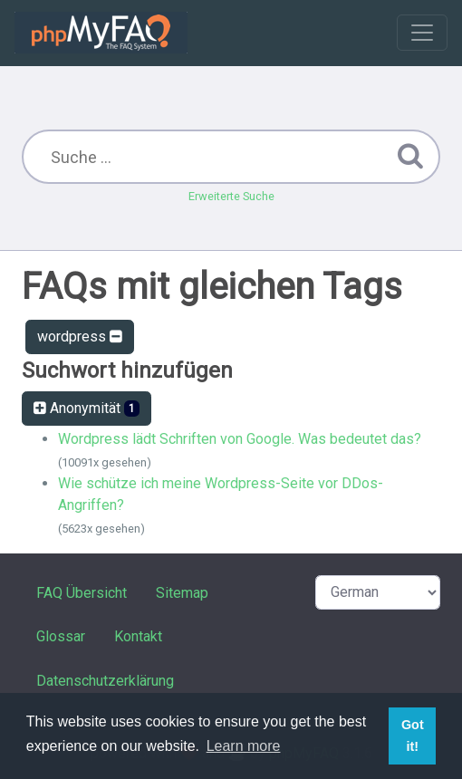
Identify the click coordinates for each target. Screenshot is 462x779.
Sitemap (182, 592)
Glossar (60, 636)
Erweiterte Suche (231, 196)
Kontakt (138, 636)
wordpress (79, 336)
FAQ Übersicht (81, 592)
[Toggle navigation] (422, 32)
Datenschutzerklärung (105, 680)
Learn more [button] (244, 746)
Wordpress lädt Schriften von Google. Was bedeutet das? (239, 438)
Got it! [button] (412, 735)
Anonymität (87, 408)
